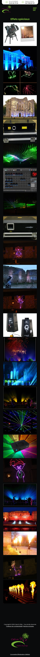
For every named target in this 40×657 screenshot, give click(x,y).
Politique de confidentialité (14, 626)
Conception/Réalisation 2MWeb (20, 654)
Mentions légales (28, 626)
